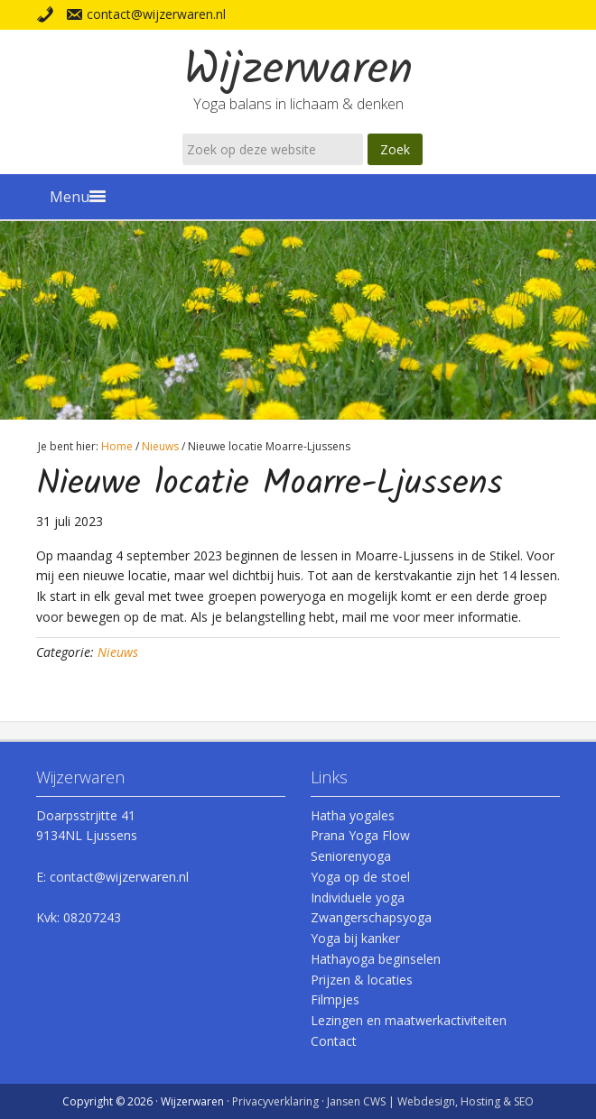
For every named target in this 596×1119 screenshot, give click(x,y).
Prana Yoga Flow (360, 835)
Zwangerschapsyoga (371, 917)
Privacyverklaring (275, 1101)
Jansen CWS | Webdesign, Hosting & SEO (430, 1101)
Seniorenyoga (351, 856)
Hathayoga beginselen (376, 958)
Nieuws (118, 652)
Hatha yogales (353, 815)
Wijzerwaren (298, 71)
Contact (334, 1041)
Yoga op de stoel (360, 876)
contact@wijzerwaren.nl (156, 14)
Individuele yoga (358, 897)
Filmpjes (335, 999)
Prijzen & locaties (362, 979)
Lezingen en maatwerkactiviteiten (409, 1020)
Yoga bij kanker (355, 938)
